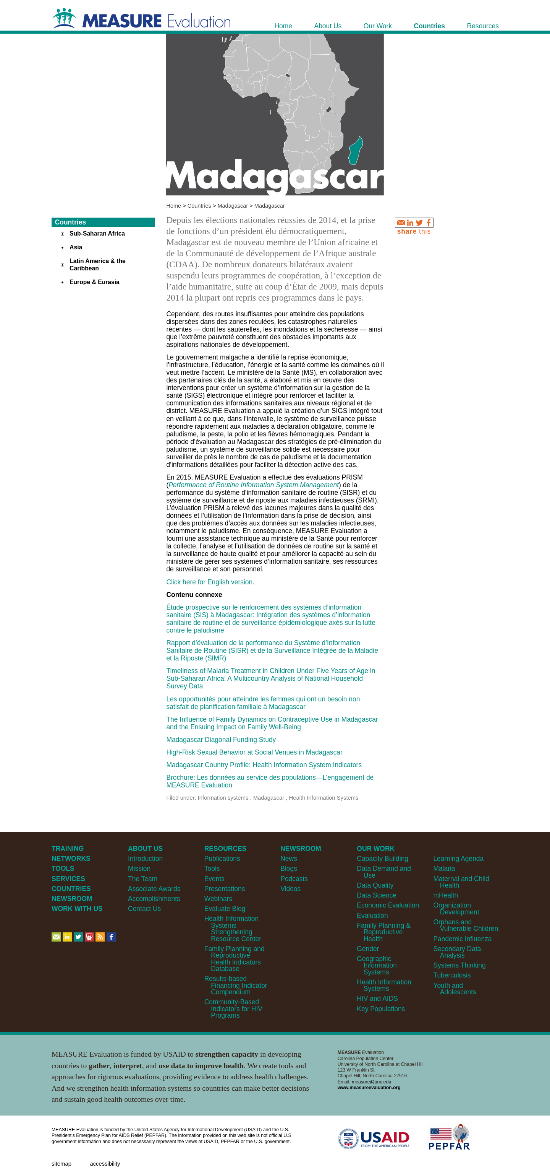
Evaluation (372, 915)
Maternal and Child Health (461, 882)
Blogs (288, 868)
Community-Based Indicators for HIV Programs (233, 1008)
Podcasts (294, 879)
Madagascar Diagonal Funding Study (221, 739)
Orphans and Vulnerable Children (465, 925)
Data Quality (375, 885)
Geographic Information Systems (377, 965)
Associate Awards (154, 889)
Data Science (376, 895)
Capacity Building (382, 858)
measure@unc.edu (371, 1082)
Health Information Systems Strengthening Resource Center (232, 928)
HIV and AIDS (377, 998)
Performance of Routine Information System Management (253, 485)
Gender (368, 949)
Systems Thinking (459, 965)
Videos (290, 889)
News (288, 858)
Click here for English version (209, 582)
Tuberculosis (452, 975)
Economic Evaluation (388, 905)
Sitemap (61, 1164)
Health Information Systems (384, 985)
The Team (142, 879)
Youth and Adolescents (454, 989)
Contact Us (144, 908)
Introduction (145, 858)
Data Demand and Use (384, 872)
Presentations (224, 889)
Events (214, 879)
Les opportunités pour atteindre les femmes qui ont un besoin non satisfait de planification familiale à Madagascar (263, 703)
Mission (139, 868)
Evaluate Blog (225, 908)
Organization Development (456, 908)
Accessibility (105, 1164)
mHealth (445, 895)
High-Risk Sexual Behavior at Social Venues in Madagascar (254, 752)
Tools (212, 868)
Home (173, 206)
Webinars (218, 899)
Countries (199, 206)
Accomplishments (154, 899)
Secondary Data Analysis (457, 952)
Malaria (444, 868)
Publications (222, 858)
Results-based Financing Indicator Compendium (235, 985)
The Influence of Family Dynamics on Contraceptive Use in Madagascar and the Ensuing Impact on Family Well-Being (272, 723)
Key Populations (381, 1009)
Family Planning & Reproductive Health (384, 932)
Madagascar (232, 206)
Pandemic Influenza (462, 939)
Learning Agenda (458, 858)
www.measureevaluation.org (369, 1087)
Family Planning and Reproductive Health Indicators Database (234, 959)
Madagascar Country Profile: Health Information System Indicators (264, 765)
